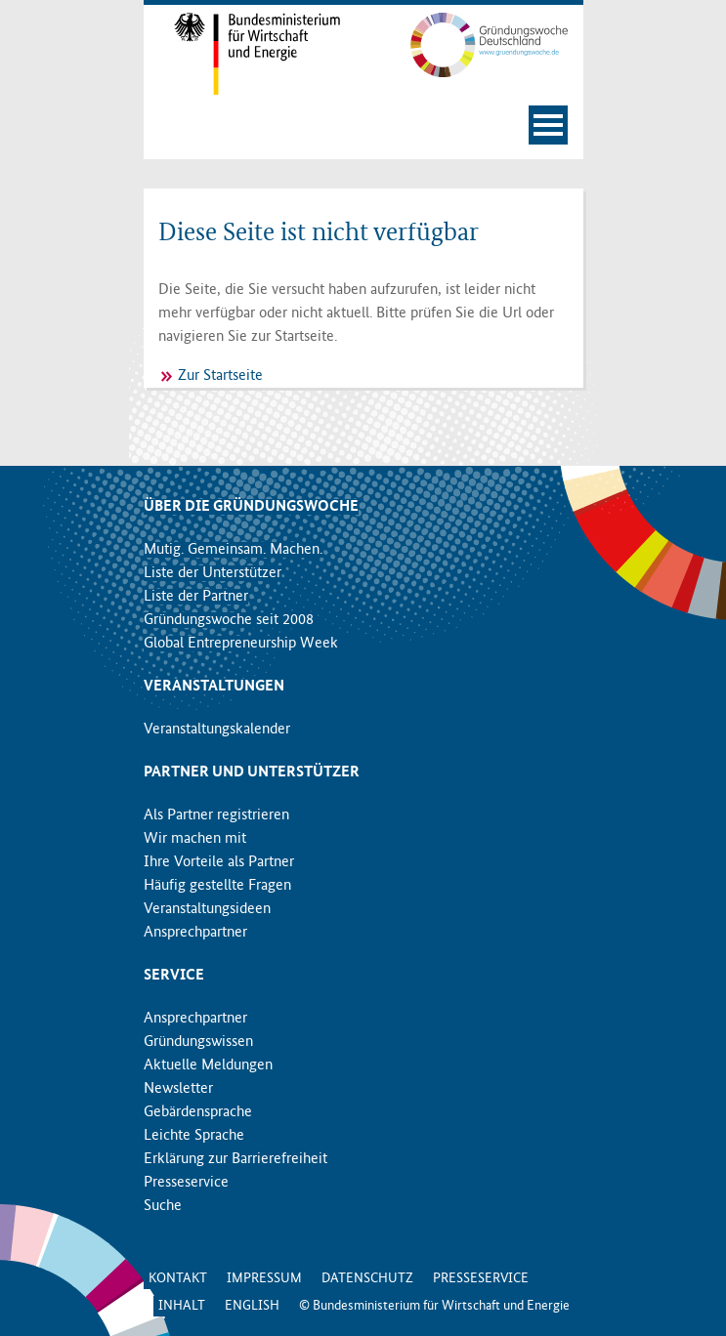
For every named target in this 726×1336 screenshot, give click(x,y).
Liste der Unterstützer (212, 573)
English (252, 1306)
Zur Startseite (220, 376)
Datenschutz (367, 1278)
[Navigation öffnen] (548, 125)
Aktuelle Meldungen (208, 1065)
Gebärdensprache (198, 1112)
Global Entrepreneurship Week (241, 643)
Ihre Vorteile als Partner (219, 862)
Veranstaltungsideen (207, 909)
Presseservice (186, 1182)
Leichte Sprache (194, 1136)
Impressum (264, 1278)
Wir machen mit (195, 839)
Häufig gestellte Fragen (217, 886)
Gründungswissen (198, 1042)
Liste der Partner (196, 597)
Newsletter (178, 1089)
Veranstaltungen (214, 686)
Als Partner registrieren (216, 815)
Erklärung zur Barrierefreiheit (235, 1159)
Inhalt (181, 1306)
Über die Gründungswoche (251, 507)
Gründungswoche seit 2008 (229, 620)
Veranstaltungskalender (217, 729)
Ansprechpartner (195, 932)
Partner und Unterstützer (252, 772)
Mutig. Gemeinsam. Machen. (233, 550)
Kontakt (178, 1278)
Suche (163, 1206)
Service (174, 975)
